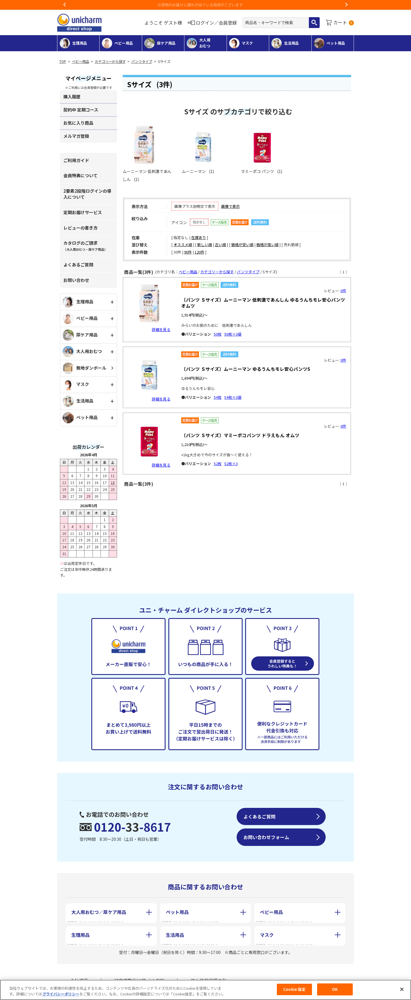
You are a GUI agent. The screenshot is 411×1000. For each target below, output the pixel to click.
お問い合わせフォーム (266, 837)
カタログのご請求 (85, 246)
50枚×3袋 (232, 334)
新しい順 (204, 244)
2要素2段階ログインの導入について (87, 194)
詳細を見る (161, 329)
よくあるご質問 (78, 265)
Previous (65, 5)
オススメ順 (183, 244)
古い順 (220, 244)
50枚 (217, 334)
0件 (343, 290)
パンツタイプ (141, 61)
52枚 (217, 463)
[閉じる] (402, 989)
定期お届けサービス (82, 212)
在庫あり (198, 237)
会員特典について (80, 175)
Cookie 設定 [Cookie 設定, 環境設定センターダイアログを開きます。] (294, 989)
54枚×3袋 (232, 397)
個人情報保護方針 (208, 976)
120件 (199, 252)
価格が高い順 (267, 244)
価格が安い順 (242, 244)
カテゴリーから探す (110, 61)
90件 (188, 252)
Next (346, 5)
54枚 (217, 397)
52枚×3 (231, 463)
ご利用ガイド (76, 160)
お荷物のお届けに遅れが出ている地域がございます (205, 4)
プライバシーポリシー (60, 994)
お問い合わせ (76, 280)
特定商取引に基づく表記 (139, 976)
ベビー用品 (80, 61)
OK (335, 989)
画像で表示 (230, 206)
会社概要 (79, 976)
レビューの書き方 (80, 228)
